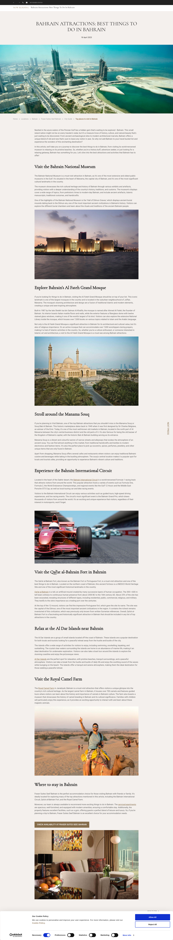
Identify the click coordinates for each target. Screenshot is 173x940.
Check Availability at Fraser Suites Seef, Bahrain (62, 825)
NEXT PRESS (168, 428)
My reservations (36, 2)
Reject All (152, 924)
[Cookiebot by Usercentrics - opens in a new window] (16, 935)
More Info (127, 935)
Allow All (152, 917)
